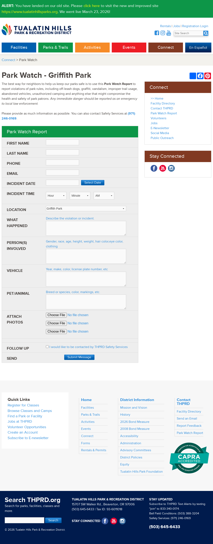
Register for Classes (23, 405)
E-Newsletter (160, 128)
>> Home (157, 98)
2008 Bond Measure (135, 429)
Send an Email (187, 418)
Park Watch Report (164, 113)
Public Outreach (162, 138)
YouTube (162, 168)
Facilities (19, 47)
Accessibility (129, 436)
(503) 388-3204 (188, 513)
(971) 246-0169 (181, 518)
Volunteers (158, 118)
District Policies (131, 457)
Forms (85, 443)
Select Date (92, 183)
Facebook (154, 168)
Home (86, 399)
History (125, 415)
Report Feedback (189, 426)
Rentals (165, 26)
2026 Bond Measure (134, 422)
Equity (124, 464)
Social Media (160, 133)
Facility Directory (163, 103)
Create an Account (23, 432)
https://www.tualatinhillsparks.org (30, 11)
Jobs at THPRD (20, 421)
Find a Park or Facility (25, 416)
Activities (92, 47)
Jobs (176, 26)
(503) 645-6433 (83, 509)
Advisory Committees (135, 450)
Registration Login (195, 26)
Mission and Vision (133, 408)
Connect (166, 47)
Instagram (171, 168)
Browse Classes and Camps (30, 411)
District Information (137, 399)
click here (92, 5)
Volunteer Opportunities (27, 427)
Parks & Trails (55, 47)
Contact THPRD (162, 108)
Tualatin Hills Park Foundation (141, 472)
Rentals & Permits (93, 450)
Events (129, 47)
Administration (130, 443)
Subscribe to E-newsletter (28, 438)
